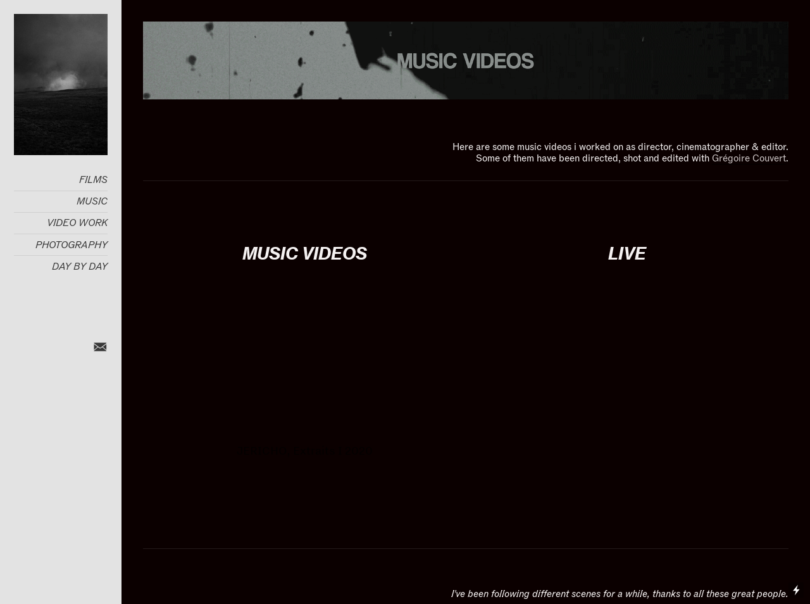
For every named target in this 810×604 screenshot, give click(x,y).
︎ (100, 348)
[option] (304, 380)
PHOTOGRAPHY (71, 245)
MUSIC (92, 201)
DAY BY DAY (80, 266)
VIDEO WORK (77, 223)
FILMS (93, 180)
